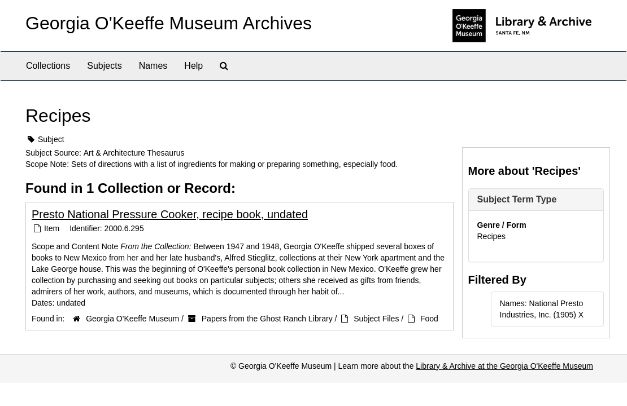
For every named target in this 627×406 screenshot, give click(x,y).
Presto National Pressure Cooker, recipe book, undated (170, 214)
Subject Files (376, 318)
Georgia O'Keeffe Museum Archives (168, 23)
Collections (48, 65)
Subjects (104, 65)
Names (153, 65)
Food (429, 318)
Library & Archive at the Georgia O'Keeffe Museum (504, 365)
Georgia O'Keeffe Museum (132, 318)
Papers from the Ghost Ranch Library (267, 318)
